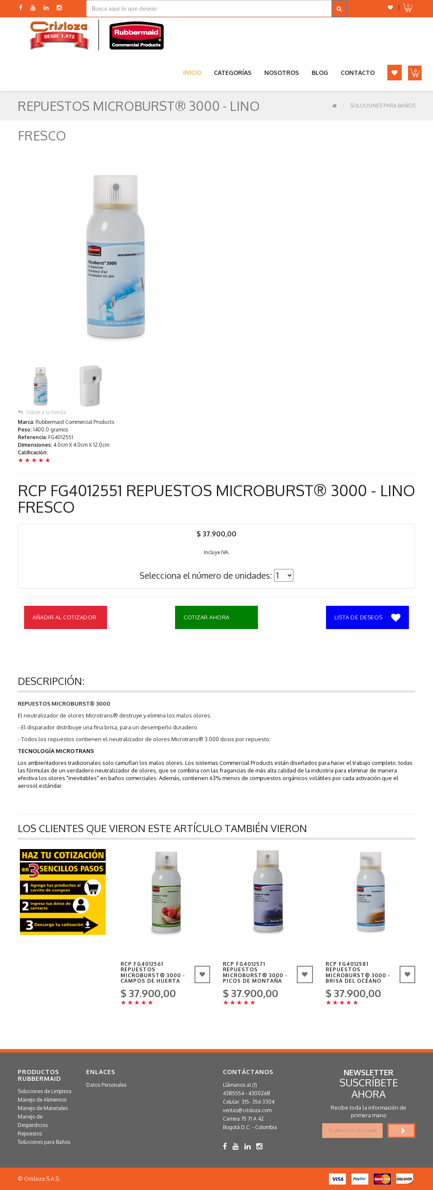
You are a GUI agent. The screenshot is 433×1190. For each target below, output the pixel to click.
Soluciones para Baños (382, 105)
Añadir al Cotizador (65, 617)
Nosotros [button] (281, 72)
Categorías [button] (233, 72)
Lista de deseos (367, 618)
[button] (390, 7)
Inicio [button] (192, 72)
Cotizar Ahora (207, 617)
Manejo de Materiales (43, 1108)
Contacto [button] (358, 72)
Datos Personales (106, 1085)
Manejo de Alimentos (42, 1100)
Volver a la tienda (42, 412)
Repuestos (30, 1133)
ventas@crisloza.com (247, 1110)
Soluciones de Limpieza (44, 1091)
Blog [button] (320, 72)
